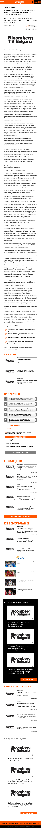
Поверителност (17, 826)
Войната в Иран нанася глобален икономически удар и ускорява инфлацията (21, 804)
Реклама (11, 823)
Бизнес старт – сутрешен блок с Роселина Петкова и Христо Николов (18, 432)
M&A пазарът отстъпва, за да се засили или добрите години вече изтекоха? (20, 342)
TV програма (12, 425)
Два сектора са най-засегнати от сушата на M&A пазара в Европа (21, 338)
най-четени (12, 394)
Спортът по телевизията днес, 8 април (19, 564)
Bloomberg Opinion (20, 367)
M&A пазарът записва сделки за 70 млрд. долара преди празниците (21, 330)
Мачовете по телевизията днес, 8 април (20, 573)
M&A (16, 349)
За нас (26, 823)
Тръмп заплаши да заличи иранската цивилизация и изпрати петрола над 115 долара (27, 488)
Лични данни (22, 826)
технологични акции (9, 349)
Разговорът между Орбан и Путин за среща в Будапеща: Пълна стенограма (27, 478)
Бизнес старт (19, 712)
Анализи (10, 354)
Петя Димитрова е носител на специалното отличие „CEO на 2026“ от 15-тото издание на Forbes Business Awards (27, 530)
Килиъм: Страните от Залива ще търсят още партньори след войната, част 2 (20, 671)
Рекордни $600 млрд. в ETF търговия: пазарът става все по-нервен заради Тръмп (20, 781)
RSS (38, 823)
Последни (13, 461)
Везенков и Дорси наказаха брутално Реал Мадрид (18, 591)
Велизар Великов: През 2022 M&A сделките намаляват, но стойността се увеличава (20, 334)
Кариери (4, 823)
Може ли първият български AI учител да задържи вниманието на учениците (26, 716)
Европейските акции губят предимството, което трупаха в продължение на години (25, 508)
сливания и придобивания (25, 347)
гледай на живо (20, 437)
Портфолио (19, 823)
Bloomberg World (16, 602)
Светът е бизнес (20, 464)
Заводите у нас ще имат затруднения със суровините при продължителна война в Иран (26, 498)
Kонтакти (32, 823)
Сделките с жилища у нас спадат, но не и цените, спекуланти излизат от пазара (26, 694)
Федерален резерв (13, 347)
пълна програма (20, 452)
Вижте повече (29, 679)
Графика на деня (15, 738)
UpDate (18, 723)
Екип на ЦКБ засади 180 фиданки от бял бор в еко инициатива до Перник (26, 550)
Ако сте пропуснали (17, 686)
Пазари (18, 504)
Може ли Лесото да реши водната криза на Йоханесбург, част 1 (18, 648)
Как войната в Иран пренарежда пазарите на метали (20, 759)
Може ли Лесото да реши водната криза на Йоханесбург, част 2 (18, 624)
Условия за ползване (10, 826)
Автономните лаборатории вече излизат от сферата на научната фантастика (26, 727)
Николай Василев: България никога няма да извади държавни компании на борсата (26, 705)
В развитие (19, 494)
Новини (18, 474)
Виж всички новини (20, 517)
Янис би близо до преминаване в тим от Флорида (19, 582)
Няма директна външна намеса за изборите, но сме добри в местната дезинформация (26, 467)
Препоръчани (16, 523)
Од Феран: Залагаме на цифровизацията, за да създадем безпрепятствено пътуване (26, 540)
